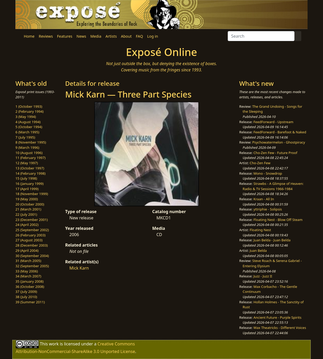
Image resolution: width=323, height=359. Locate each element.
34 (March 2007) (28, 276)
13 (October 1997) (29, 168)
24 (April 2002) (26, 224)
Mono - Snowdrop (267, 173)
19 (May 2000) (26, 199)
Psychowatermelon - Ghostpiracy (278, 142)
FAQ (139, 36)
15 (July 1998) (26, 178)
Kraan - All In (263, 199)
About (126, 36)
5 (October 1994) (28, 126)
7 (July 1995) (25, 137)
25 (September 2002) (32, 229)
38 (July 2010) (26, 296)
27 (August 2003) (28, 240)
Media (95, 36)
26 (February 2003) (30, 235)
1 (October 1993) (28, 106)
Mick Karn (79, 268)
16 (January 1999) (29, 183)
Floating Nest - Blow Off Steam (277, 219)
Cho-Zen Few (260, 163)
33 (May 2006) (26, 271)
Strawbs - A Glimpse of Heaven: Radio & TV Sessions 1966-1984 (273, 186)
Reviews (46, 36)
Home (29, 36)
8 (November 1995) (30, 142)
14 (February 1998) (30, 173)
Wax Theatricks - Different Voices (279, 327)
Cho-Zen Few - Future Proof (275, 152)
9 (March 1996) (27, 147)
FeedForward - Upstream (273, 121)
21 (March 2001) (28, 209)
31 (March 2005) (28, 260)
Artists (111, 36)
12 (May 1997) (26, 163)
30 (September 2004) (32, 255)
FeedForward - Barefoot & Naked (279, 132)
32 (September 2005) (32, 266)
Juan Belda (258, 250)
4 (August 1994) (28, 121)
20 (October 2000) (29, 204)
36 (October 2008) (29, 286)
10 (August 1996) (28, 152)
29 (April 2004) (26, 250)
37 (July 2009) (26, 291)
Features (64, 36)
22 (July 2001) (26, 214)
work (54, 343)
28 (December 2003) (31, 245)
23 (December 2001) (31, 219)
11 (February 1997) (30, 157)
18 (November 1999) (31, 193)
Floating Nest (260, 229)
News (81, 36)
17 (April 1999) (26, 188)
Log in (152, 36)
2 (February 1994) (29, 111)
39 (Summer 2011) (30, 302)
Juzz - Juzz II (262, 276)
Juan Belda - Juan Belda (272, 240)
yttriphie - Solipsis (267, 209)
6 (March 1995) (27, 132)
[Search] (261, 36)
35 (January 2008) (29, 281)
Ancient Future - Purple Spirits (277, 317)
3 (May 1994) (25, 116)
